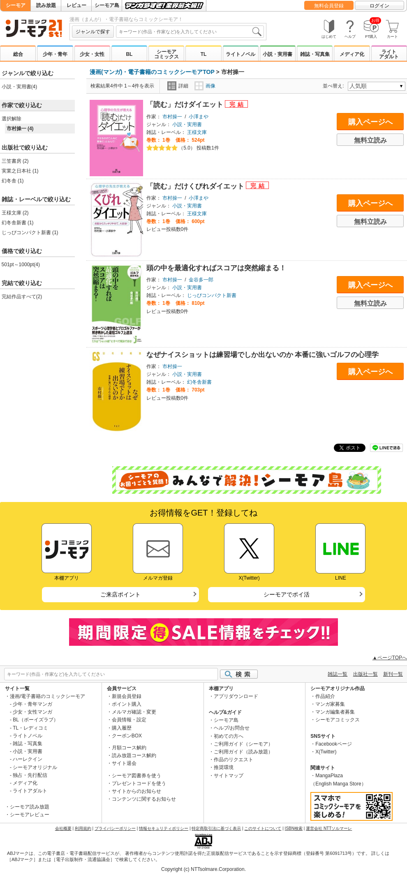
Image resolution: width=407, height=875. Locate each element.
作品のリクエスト (233, 759)
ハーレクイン (27, 759)
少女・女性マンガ (32, 712)
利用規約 (83, 828)
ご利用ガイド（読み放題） (243, 752)
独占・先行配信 (30, 775)
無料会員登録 (329, 6)
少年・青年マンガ (32, 704)
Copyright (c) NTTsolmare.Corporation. (203, 869)
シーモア (15, 5)
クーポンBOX (127, 736)
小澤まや (198, 117)
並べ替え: (334, 86)
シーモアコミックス (166, 54)
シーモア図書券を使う (136, 775)
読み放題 (46, 5)
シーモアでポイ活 (287, 594)
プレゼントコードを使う (139, 783)
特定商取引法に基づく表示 (216, 828)
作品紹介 (325, 696)
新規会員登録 (126, 696)
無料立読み (370, 140)
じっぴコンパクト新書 (211, 295)
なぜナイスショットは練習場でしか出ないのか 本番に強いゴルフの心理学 (262, 355)
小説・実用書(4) (19, 87)
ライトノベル (240, 54)
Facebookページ (333, 744)
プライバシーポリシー (115, 828)
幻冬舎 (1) (13, 181)
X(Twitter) (325, 752)
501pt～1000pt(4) (21, 264)
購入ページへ (370, 122)
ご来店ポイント (120, 594)
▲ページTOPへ (389, 658)
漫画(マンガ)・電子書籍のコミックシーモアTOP (152, 72)
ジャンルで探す (93, 32)
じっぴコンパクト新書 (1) (30, 232)
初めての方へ (228, 736)
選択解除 (11, 119)
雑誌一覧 (337, 674)
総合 (18, 54)
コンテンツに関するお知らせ (144, 799)
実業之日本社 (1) (20, 171)
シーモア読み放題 (29, 807)
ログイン (379, 6)
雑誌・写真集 (315, 54)
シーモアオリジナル (35, 767)
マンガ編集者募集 (335, 712)
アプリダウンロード (236, 696)
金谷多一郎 (201, 280)
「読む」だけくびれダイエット (196, 186)
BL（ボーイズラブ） (35, 720)
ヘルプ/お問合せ (232, 728)
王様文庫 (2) (15, 213)
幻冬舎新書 (199, 382)
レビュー (76, 5)
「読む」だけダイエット (185, 104)
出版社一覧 (365, 674)
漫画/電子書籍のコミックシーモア (47, 696)
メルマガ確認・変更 (134, 712)
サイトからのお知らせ (136, 791)
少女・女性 (92, 54)
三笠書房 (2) (15, 161)
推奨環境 (224, 767)
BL (129, 54)
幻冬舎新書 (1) (18, 223)
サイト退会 (124, 763)
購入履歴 (122, 728)
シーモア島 (107, 5)
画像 (204, 86)
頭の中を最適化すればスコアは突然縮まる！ (216, 268)
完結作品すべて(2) (22, 296)
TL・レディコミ (30, 728)
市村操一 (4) (20, 128)
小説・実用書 (277, 54)
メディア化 (352, 54)
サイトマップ (228, 775)
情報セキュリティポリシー (163, 828)
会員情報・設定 (129, 720)
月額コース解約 (129, 748)
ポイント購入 (126, 704)
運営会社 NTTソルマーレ (329, 828)
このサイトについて (262, 828)
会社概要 (63, 828)
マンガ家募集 (330, 704)
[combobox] (190, 31)
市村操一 (172, 117)
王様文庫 (197, 132)
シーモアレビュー (29, 814)
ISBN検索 (294, 828)
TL (204, 54)
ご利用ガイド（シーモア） (243, 744)
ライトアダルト (389, 54)
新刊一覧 (393, 674)
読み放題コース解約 (134, 755)
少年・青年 (55, 54)
